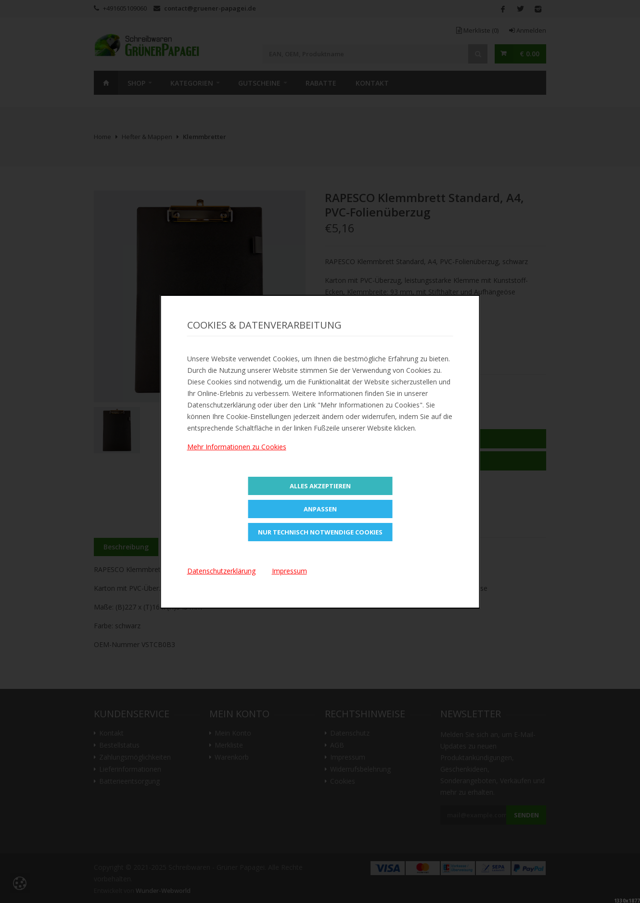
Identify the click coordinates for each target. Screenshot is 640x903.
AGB (337, 745)
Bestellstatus (119, 745)
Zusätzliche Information (209, 546)
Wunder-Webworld (163, 891)
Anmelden (527, 30)
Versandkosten (432, 514)
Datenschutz (350, 733)
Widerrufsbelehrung (360, 769)
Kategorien (191, 83)
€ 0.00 (529, 53)
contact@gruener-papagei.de (210, 8)
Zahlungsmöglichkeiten (135, 757)
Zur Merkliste (435, 461)
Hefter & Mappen (147, 136)
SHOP (136, 83)
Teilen (341, 355)
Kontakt (372, 83)
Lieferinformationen (130, 769)
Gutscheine (259, 83)
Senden (526, 815)
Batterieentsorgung (129, 781)
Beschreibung (126, 546)
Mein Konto (233, 733)
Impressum (347, 757)
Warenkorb (232, 757)
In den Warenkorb (435, 438)
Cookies (342, 781)
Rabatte (321, 83)
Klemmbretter (204, 136)
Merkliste (477, 30)
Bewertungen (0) (298, 546)
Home (106, 83)
